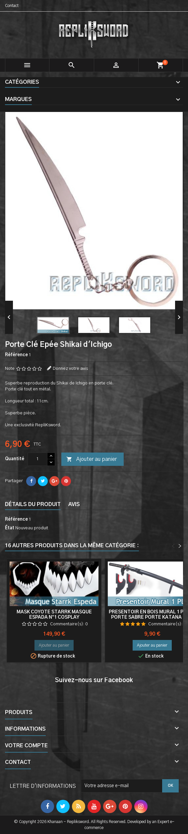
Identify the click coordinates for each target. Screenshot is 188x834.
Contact (12, 6)
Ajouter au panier (91, 459)
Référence (16, 355)
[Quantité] (37, 459)
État (9, 528)
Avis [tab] (74, 504)
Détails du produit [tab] (33, 504)
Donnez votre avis (70, 368)
